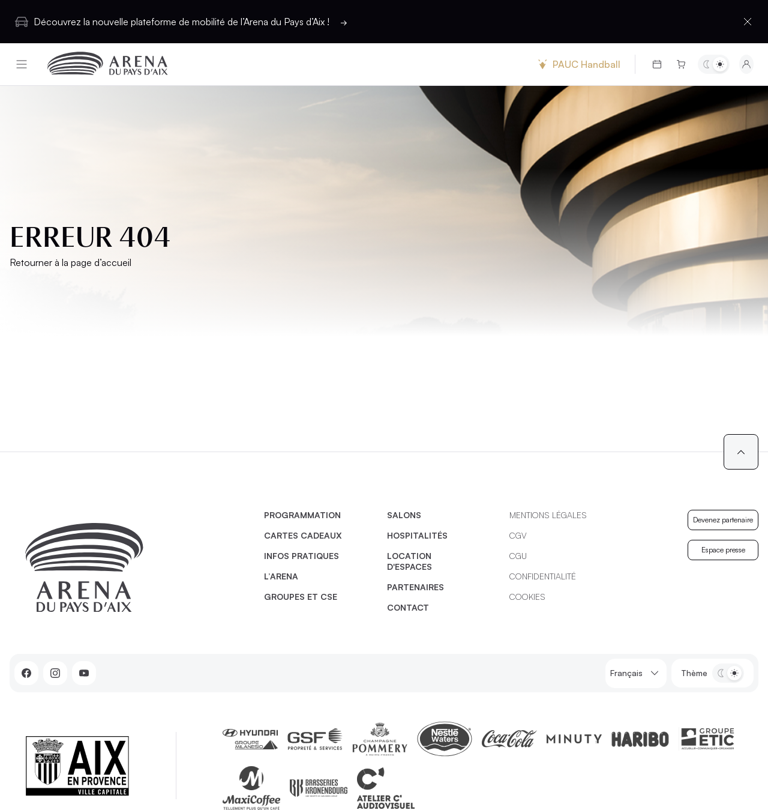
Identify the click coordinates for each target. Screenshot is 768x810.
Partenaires (415, 587)
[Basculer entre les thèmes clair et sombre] (714, 64)
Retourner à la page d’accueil (70, 262)
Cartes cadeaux (303, 535)
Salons (404, 515)
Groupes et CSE (300, 596)
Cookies (527, 596)
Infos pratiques (301, 556)
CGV (518, 535)
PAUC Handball (577, 64)
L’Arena (281, 576)
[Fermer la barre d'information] (747, 21)
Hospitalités (417, 535)
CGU (518, 556)
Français (636, 673)
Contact (408, 607)
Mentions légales (548, 515)
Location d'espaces (409, 561)
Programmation (302, 515)
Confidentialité (542, 576)
